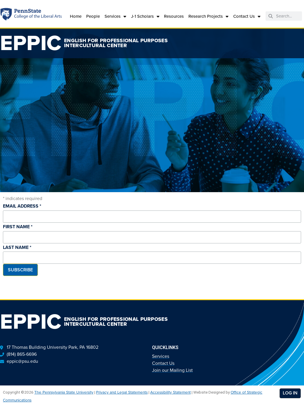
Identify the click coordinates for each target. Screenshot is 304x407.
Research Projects (208, 16)
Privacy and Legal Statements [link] (122, 392)
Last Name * (17, 247)
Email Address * (22, 206)
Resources (174, 16)
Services (115, 16)
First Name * (18, 226)
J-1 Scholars (145, 16)
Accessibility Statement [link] (170, 392)
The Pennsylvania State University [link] (63, 392)
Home (76, 16)
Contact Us (246, 16)
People (93, 16)
